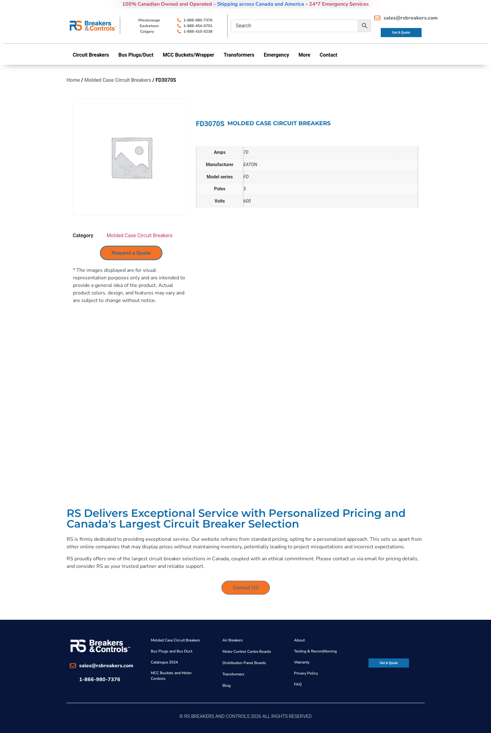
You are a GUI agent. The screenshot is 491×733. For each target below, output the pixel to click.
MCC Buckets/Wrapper (188, 55)
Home (73, 80)
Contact (328, 55)
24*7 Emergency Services (339, 4)
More (304, 55)
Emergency (276, 55)
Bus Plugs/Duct (135, 55)
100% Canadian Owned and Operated (167, 4)
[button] (93, 55)
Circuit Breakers (91, 55)
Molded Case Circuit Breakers (117, 80)
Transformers (239, 55)
